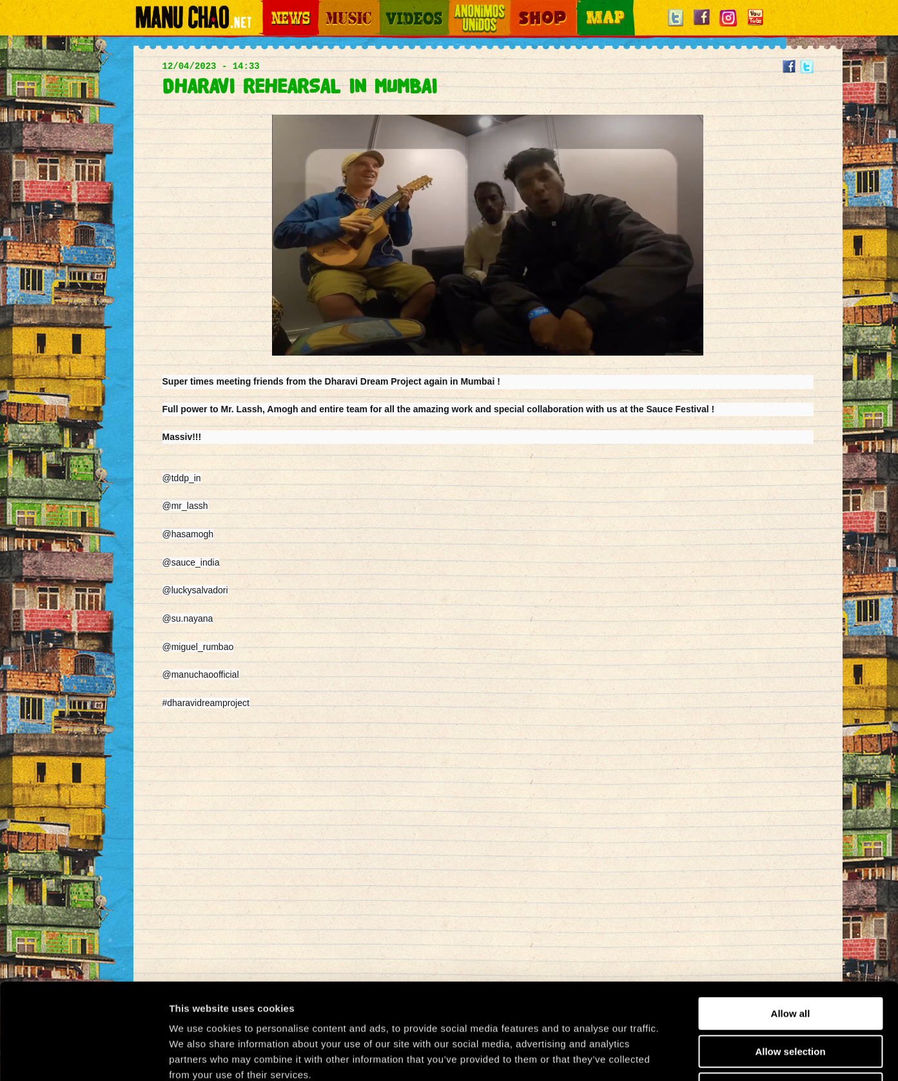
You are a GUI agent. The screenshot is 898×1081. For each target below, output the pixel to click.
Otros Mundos (472, 6)
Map (585, 6)
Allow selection (790, 961)
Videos (391, 6)
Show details (677, 1055)
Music (328, 6)
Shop (519, 6)
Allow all (790, 923)
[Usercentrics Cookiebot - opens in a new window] (83, 1056)
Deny (791, 998)
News (271, 6)
